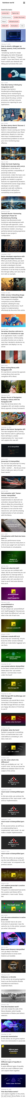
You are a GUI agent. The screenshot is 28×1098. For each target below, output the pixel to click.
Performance (6, 17)
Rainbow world (8, 3)
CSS (22, 26)
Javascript (5, 13)
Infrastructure (13, 21)
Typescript (15, 13)
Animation (14, 26)
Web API (5, 26)
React (4, 21)
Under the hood (19, 17)
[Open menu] (24, 3)
